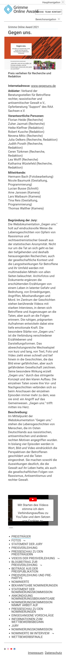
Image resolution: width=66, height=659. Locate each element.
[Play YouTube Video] (33, 510)
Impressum (35, 653)
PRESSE (40, 12)
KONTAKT (56, 12)
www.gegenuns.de (43, 86)
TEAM (48, 12)
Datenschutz (53, 653)
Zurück (11, 527)
